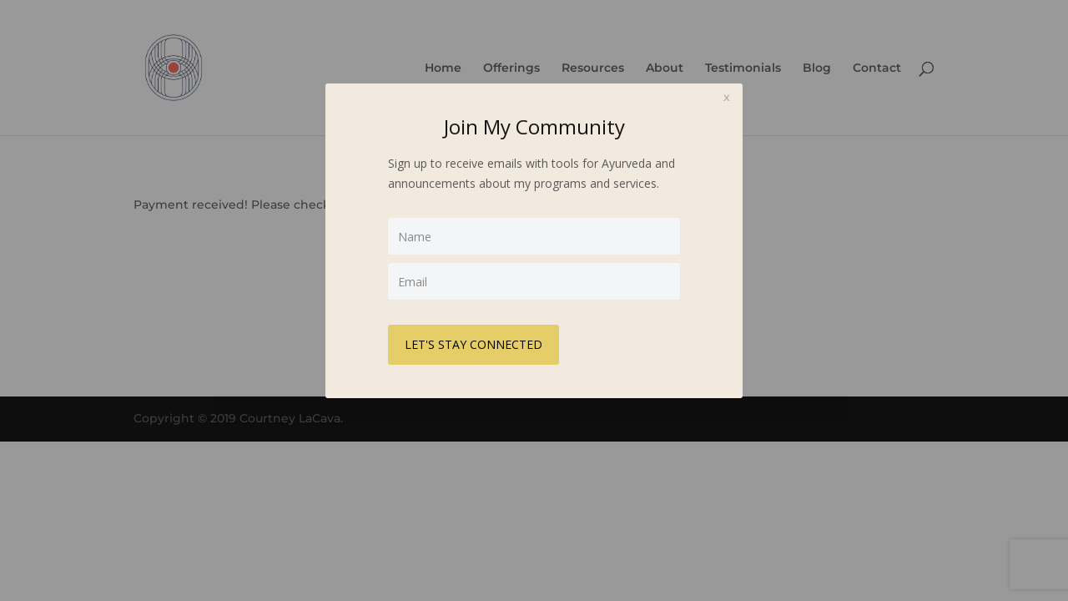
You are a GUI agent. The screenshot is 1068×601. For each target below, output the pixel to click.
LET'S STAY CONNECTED (473, 344)
